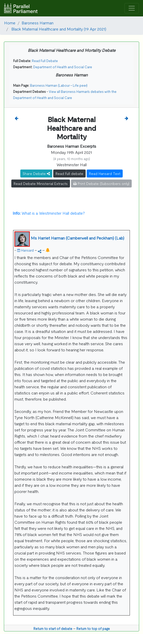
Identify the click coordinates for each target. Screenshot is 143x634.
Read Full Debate (45, 60)
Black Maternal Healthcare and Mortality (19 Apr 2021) (58, 29)
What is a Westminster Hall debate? (49, 213)
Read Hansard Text (104, 173)
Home (9, 22)
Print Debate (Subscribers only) (101, 183)
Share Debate (36, 173)
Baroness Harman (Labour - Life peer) (58, 85)
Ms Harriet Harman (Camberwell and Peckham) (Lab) (77, 238)
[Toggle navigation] (131, 8)
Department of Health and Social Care (62, 67)
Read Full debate (69, 173)
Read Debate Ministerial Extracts (41, 183)
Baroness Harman (37, 22)
